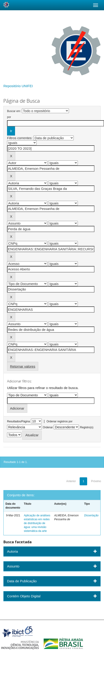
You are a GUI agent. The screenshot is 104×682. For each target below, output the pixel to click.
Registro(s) (87, 427)
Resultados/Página (18, 421)
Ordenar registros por (59, 421)
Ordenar (48, 427)
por (9, 117)
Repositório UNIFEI (18, 86)
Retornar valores (22, 366)
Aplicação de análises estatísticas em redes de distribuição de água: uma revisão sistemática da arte (37, 523)
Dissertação (91, 515)
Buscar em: (14, 111)
